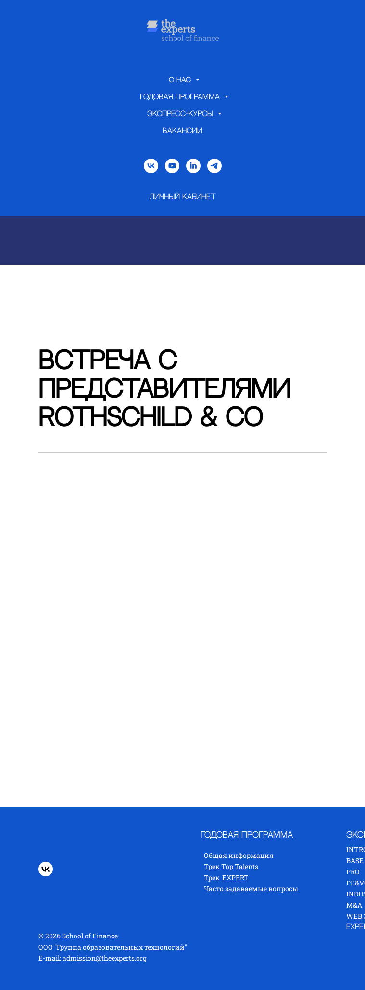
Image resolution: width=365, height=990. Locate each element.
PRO (352, 871)
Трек (212, 877)
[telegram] (214, 166)
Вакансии (182, 130)
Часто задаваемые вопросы (251, 888)
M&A (354, 905)
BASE (355, 860)
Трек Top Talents (231, 866)
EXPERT (235, 877)
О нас (181, 80)
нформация (253, 855)
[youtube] (172, 166)
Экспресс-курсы (181, 114)
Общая (216, 855)
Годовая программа (181, 97)
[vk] (151, 166)
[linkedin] (193, 166)
